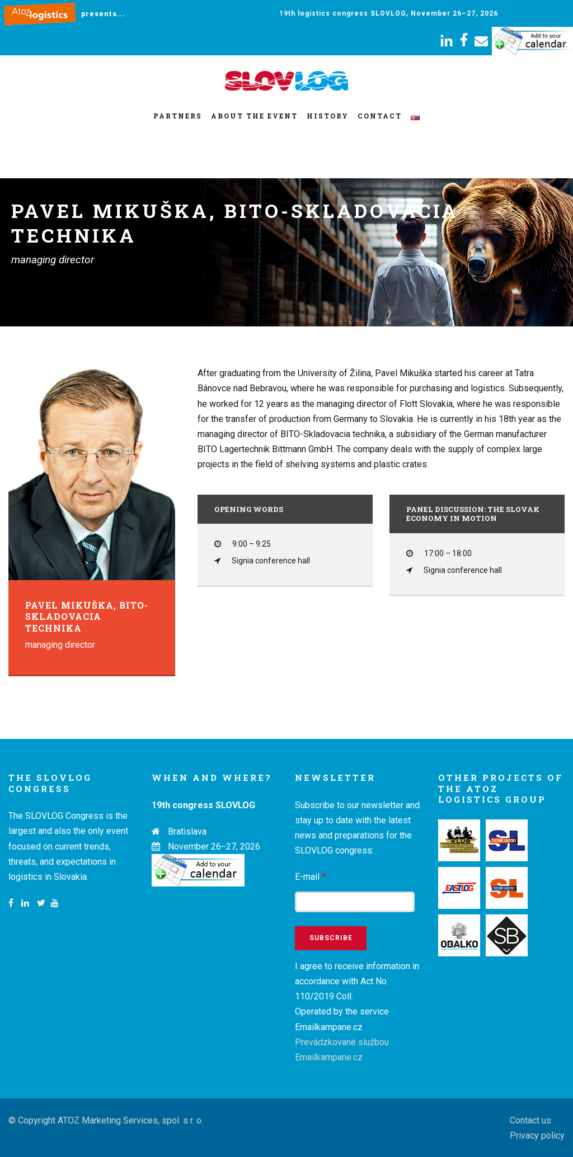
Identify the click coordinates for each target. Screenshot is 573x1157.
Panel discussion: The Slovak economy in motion (472, 514)
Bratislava (187, 831)
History (328, 115)
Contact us (530, 1120)
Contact (380, 115)
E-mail (310, 876)
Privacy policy (537, 1135)
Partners (177, 115)
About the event (254, 115)
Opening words (248, 509)
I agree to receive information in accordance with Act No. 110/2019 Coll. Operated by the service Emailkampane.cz (357, 1012)
